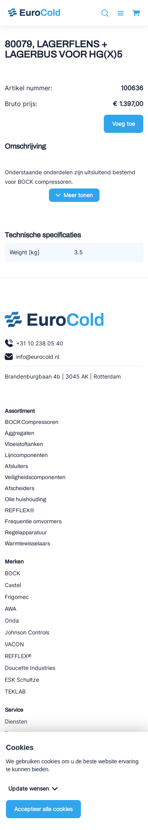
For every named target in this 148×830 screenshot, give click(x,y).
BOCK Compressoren (31, 422)
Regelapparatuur (26, 532)
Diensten (16, 721)
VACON (14, 644)
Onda (12, 620)
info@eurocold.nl (32, 357)
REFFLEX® (19, 510)
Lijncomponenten (26, 455)
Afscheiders (19, 488)
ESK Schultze (22, 679)
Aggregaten (19, 433)
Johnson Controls (27, 632)
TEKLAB (15, 691)
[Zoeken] (105, 13)
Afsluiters (16, 466)
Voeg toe (123, 123)
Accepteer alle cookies (43, 809)
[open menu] (120, 13)
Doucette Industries (30, 667)
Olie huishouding (25, 499)
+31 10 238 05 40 (34, 343)
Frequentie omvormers (33, 521)
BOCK (12, 573)
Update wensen (33, 788)
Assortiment (20, 411)
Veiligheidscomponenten (35, 477)
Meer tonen (74, 195)
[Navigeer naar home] (34, 13)
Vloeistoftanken (24, 444)
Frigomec (17, 596)
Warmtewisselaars (27, 543)
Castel (13, 585)
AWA (10, 608)
